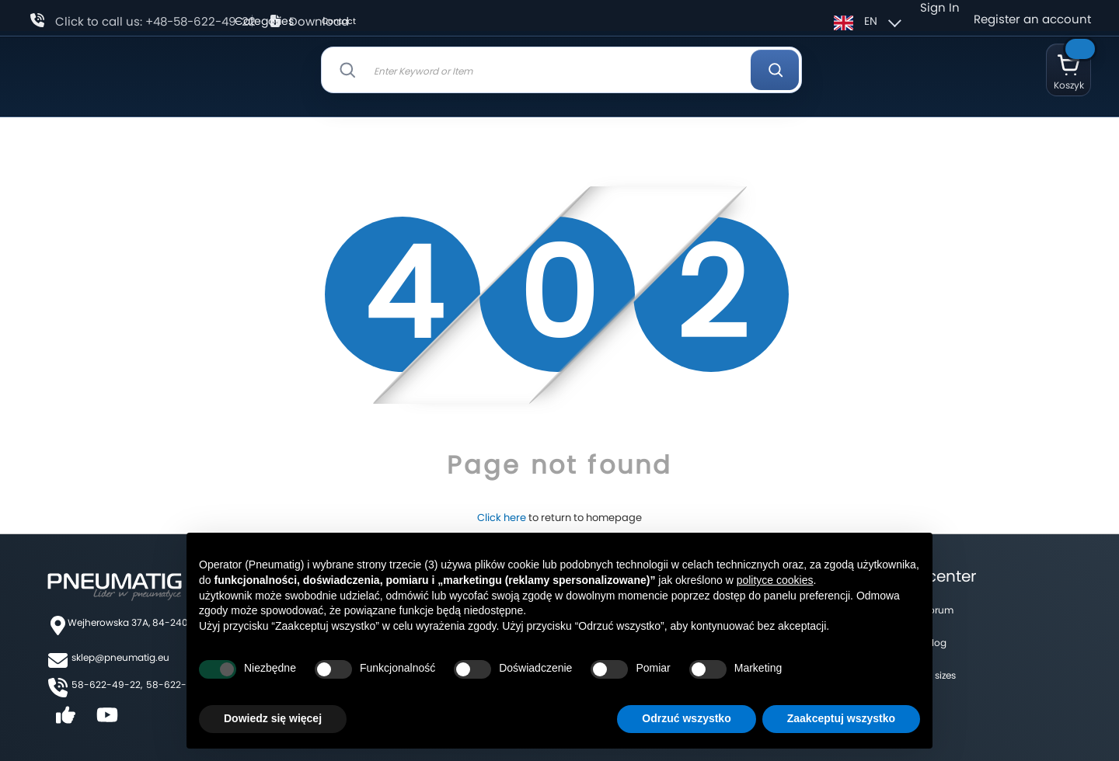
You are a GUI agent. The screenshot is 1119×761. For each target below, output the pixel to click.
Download (319, 21)
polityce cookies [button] (775, 580)
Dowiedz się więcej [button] (273, 718)
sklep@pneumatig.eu (120, 657)
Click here (501, 517)
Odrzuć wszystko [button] (686, 718)
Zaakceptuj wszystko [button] (841, 718)
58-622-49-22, (106, 684)
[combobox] (561, 70)
